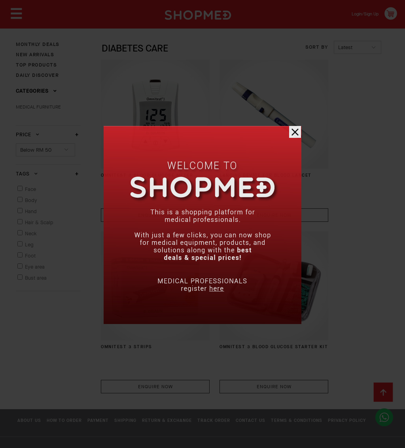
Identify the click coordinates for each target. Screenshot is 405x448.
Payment (114, 368)
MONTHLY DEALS (37, 44)
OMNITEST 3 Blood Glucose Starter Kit (134, 299)
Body (31, 200)
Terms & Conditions (43, 380)
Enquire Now (144, 189)
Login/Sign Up (360, 13)
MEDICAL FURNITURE (38, 107)
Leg (29, 244)
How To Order (72, 368)
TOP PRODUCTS (36, 65)
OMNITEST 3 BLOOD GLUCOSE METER (130, 153)
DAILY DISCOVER (37, 75)
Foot (30, 255)
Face (30, 189)
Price (28, 134)
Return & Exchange (199, 368)
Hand (31, 211)
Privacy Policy (102, 380)
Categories (36, 91)
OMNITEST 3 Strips (323, 150)
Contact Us (300, 368)
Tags (27, 173)
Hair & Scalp (39, 222)
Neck (31, 233)
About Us (28, 368)
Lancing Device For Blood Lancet (238, 153)
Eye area (35, 266)
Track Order (255, 368)
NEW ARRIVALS (35, 54)
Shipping (149, 368)
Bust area (36, 278)
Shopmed (322, 438)
